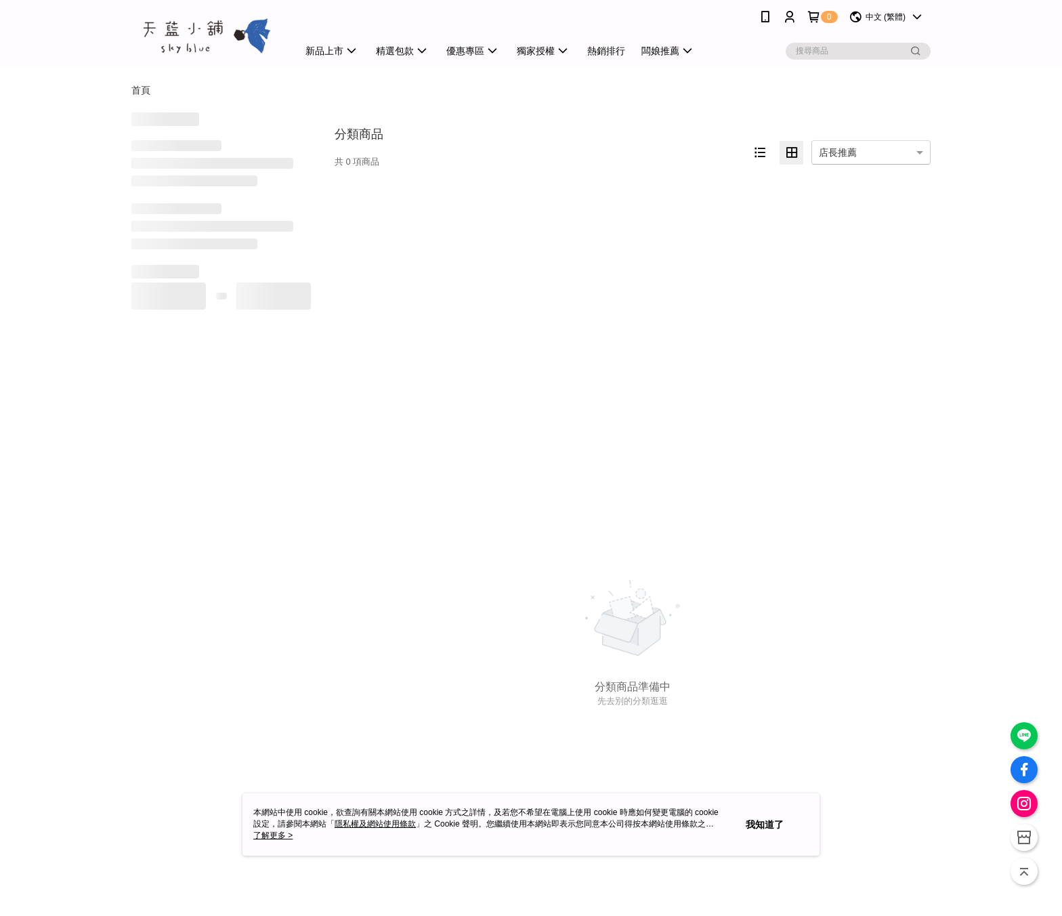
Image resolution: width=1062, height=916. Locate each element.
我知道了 (765, 824)
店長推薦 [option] (838, 152)
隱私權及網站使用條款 (375, 824)
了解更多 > (273, 835)
